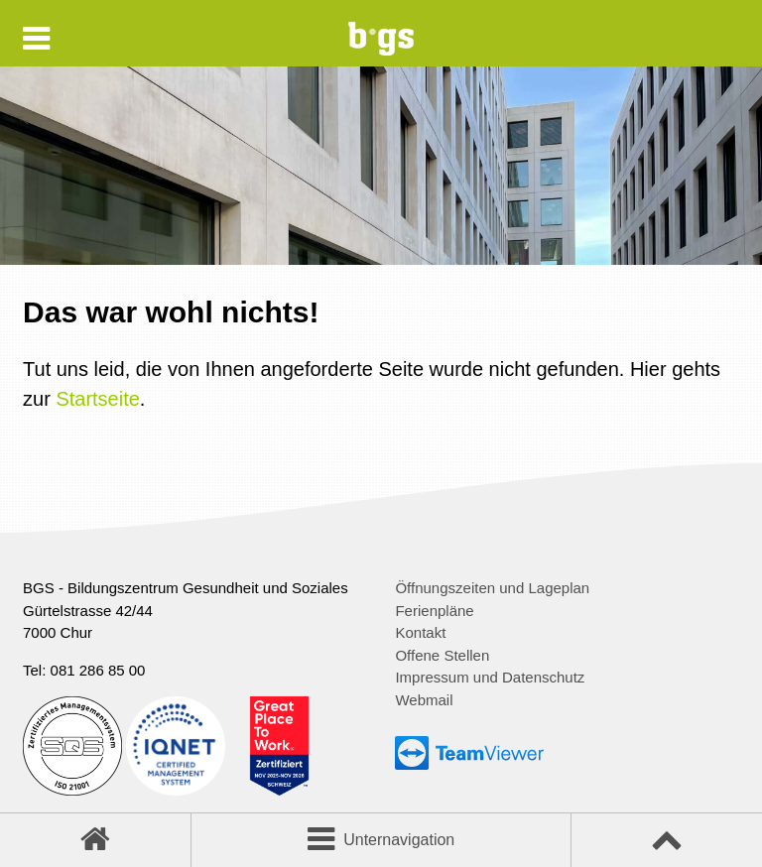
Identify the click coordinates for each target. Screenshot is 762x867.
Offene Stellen (442, 655)
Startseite (97, 399)
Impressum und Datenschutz (489, 677)
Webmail (423, 699)
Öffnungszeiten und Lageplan (492, 587)
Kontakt (420, 632)
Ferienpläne (434, 610)
